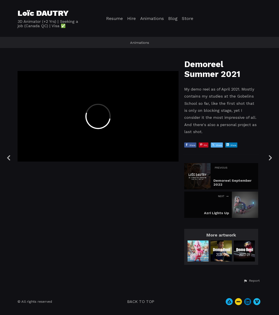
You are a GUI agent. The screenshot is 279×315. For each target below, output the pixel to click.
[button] (251, 281)
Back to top (140, 301)
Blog (172, 18)
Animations (152, 18)
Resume (114, 18)
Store (187, 18)
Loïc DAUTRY (43, 13)
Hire (131, 18)
